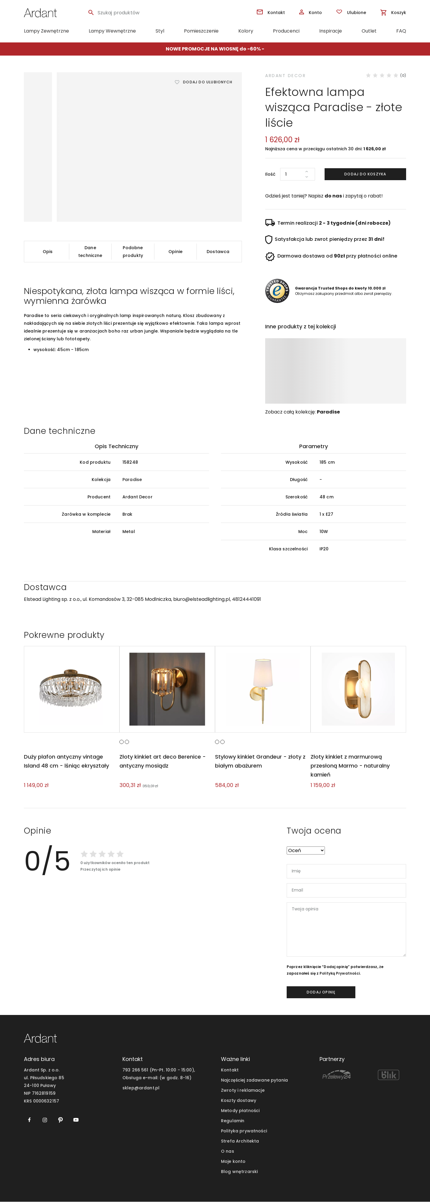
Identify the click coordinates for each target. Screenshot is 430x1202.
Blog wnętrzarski (239, 1172)
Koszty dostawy (238, 1101)
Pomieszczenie (201, 30)
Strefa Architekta (240, 1141)
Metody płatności (240, 1111)
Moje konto (233, 1162)
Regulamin (232, 1121)
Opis (48, 252)
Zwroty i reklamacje (243, 1091)
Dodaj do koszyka (365, 174)
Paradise (328, 411)
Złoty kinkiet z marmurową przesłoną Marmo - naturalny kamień (350, 765)
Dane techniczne (90, 251)
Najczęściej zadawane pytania (254, 1080)
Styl (160, 30)
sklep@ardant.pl (140, 1088)
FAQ (401, 30)
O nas (227, 1151)
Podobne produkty (133, 251)
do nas (333, 195)
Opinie (175, 252)
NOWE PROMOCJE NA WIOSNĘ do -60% (213, 48)
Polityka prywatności (244, 1131)
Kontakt (230, 1070)
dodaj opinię (321, 992)
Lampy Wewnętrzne (112, 30)
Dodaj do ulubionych (207, 82)
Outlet (369, 30)
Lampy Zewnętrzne (46, 30)
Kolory (245, 30)
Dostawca (218, 252)
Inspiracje (330, 30)
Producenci (286, 30)
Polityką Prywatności (340, 973)
